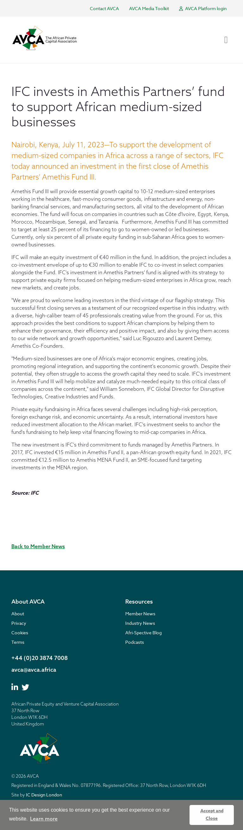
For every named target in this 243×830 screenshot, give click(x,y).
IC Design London (44, 795)
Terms (17, 642)
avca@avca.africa (33, 669)
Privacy (18, 623)
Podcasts (134, 642)
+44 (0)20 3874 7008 (39, 658)
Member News (140, 614)
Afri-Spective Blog (143, 633)
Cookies (19, 633)
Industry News (140, 623)
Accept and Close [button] (211, 815)
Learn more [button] (44, 818)
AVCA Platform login (203, 8)
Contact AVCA (104, 8)
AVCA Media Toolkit (149, 8)
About (17, 614)
